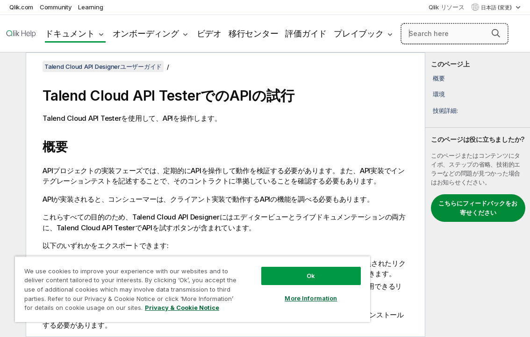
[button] (496, 33)
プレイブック (359, 33)
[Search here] (454, 34)
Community (56, 7)
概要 (439, 78)
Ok (270, 268)
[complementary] (477, 194)
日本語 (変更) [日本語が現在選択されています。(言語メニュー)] (497, 7)
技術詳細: (445, 110)
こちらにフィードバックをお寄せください (477, 207)
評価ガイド (306, 33)
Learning (90, 7)
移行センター (254, 33)
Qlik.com (21, 7)
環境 (439, 94)
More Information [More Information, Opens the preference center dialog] (270, 291)
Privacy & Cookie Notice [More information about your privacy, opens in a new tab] (141, 309)
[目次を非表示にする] (12, 67)
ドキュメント (70, 33)
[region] (168, 285)
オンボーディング (146, 33)
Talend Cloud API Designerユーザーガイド (103, 66)
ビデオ (209, 33)
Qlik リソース (447, 7)
